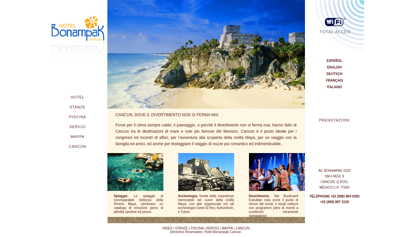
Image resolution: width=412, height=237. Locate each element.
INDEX (167, 228)
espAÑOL (335, 61)
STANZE (181, 228)
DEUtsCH (334, 74)
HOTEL (78, 97)
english (334, 67)
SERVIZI (212, 228)
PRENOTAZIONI (334, 120)
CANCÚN (242, 228)
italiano (334, 87)
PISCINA (197, 228)
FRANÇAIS (334, 80)
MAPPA (227, 228)
